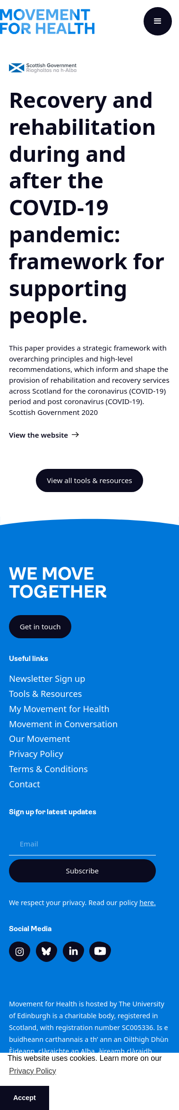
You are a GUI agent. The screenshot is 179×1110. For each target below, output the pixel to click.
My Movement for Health (59, 708)
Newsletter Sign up (47, 678)
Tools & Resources (45, 693)
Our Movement (39, 738)
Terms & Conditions (48, 769)
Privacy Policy (36, 753)
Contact (24, 784)
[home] (47, 21)
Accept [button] (24, 1097)
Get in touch (40, 626)
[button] (158, 21)
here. (147, 902)
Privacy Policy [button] (32, 1071)
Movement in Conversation (63, 724)
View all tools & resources (89, 480)
